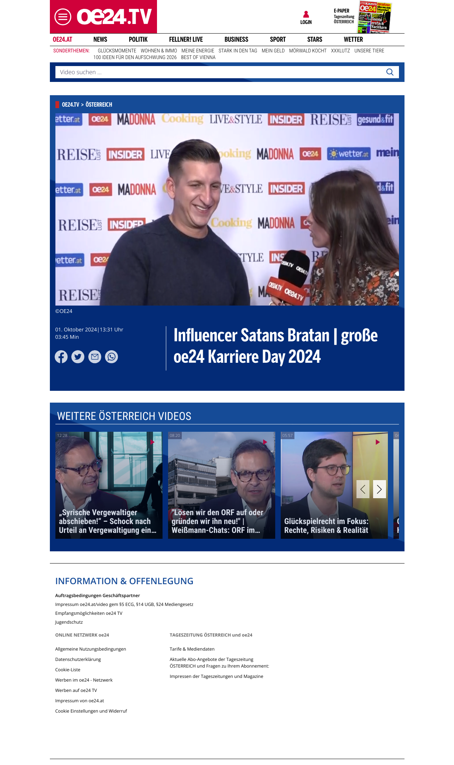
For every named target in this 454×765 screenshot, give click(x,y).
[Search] (389, 72)
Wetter (353, 39)
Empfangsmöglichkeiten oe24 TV (89, 613)
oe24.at (62, 39)
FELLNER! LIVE (186, 39)
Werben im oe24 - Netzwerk (84, 680)
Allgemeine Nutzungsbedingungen (90, 649)
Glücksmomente (117, 51)
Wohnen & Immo (159, 51)
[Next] (379, 489)
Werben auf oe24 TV (76, 690)
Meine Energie (197, 51)
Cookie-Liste (68, 669)
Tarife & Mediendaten (192, 649)
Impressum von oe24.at (79, 700)
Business (236, 39)
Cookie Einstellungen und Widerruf (91, 711)
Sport (278, 39)
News (100, 39)
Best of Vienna (198, 58)
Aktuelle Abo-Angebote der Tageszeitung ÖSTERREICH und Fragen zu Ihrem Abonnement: (219, 662)
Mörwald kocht (308, 51)
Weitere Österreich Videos (124, 416)
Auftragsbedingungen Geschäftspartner (97, 595)
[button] (61, 16)
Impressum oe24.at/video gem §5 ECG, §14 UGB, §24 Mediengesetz (124, 604)
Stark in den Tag (238, 51)
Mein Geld (273, 51)
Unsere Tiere (370, 51)
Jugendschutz (69, 621)
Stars (314, 39)
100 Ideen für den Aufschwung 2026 (135, 58)
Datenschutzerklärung (78, 659)
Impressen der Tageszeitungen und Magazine (216, 676)
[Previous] (362, 489)
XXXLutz (340, 51)
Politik (138, 39)
